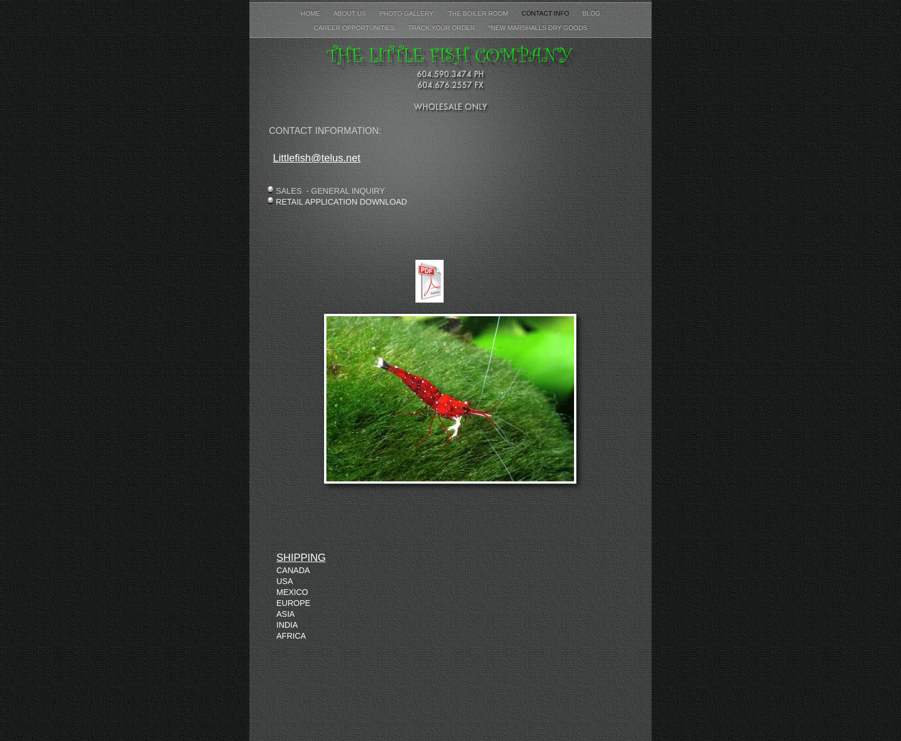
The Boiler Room (478, 13)
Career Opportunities (355, 27)
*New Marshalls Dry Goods (537, 27)
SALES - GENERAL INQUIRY (330, 190)
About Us (350, 13)
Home (311, 13)
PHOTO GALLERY (407, 13)
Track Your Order (442, 27)
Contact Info (546, 13)
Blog (591, 13)
